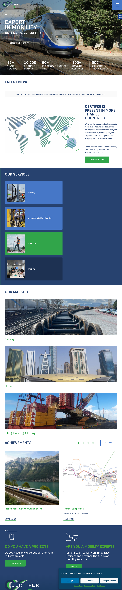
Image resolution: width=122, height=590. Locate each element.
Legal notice (101, 586)
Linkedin (6, 561)
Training (89, 216)
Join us (8, 546)
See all (108, 391)
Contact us (10, 551)
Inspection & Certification (97, 191)
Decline (90, 581)
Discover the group (19, 43)
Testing (31, 191)
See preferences (109, 581)
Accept (70, 581)
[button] (6, 14)
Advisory (32, 216)
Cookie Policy (78, 586)
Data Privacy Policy (90, 586)
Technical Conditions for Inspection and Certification (44, 572)
